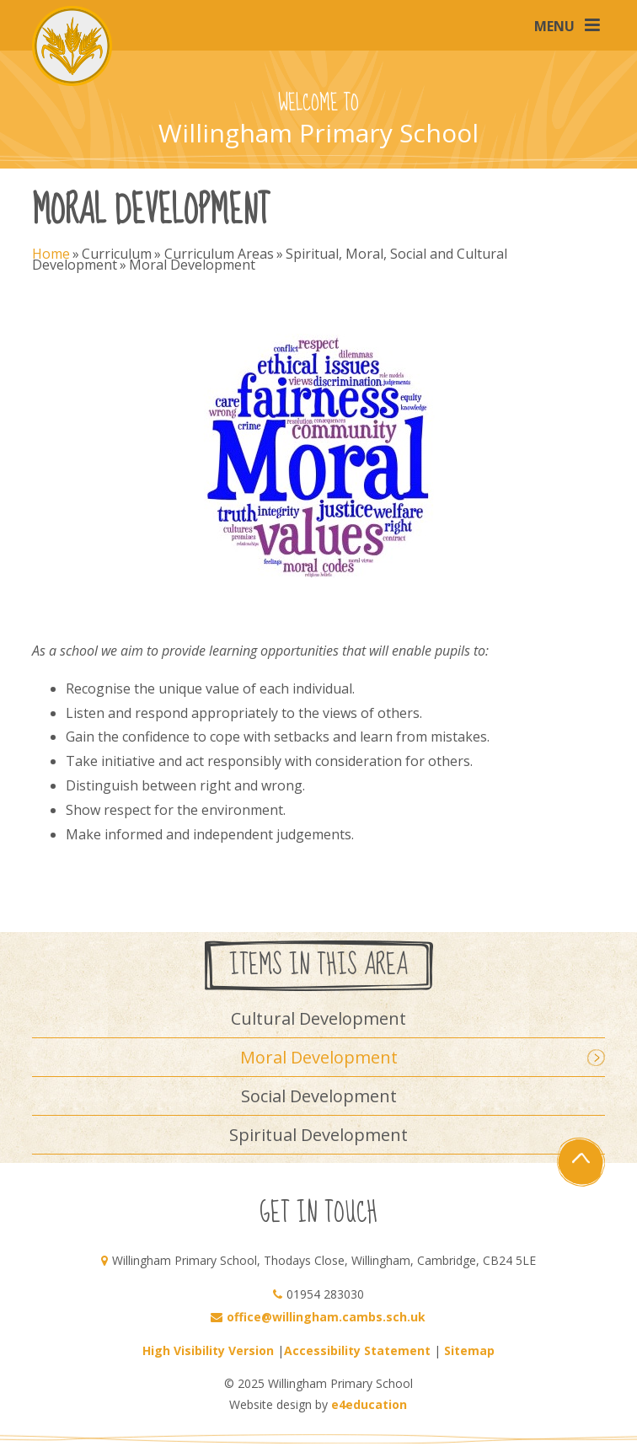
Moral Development (192, 264)
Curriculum (117, 253)
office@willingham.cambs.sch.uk (326, 1317)
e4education (369, 1404)
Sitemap (469, 1350)
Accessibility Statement (357, 1350)
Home (51, 253)
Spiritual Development (318, 1134)
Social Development (319, 1096)
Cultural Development (318, 1018)
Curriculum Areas (219, 253)
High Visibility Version (208, 1350)
